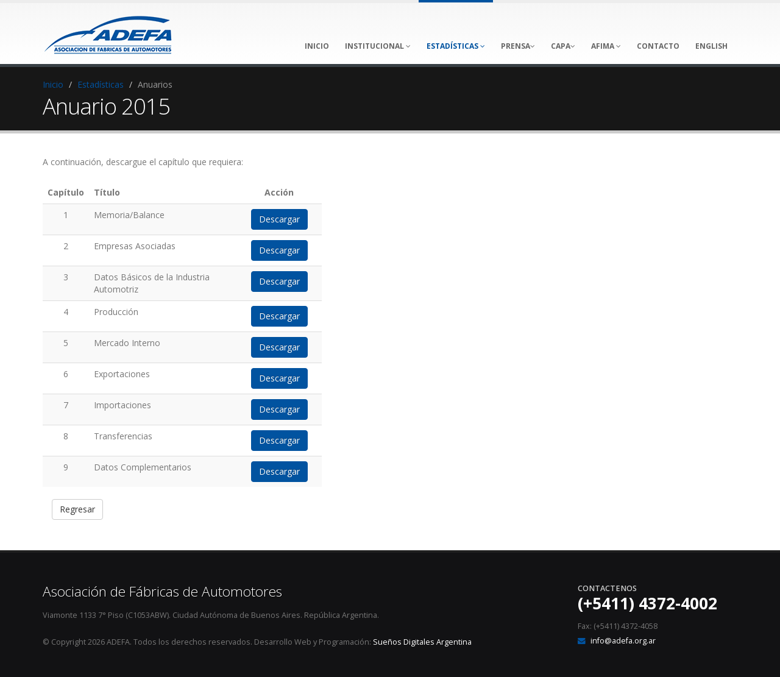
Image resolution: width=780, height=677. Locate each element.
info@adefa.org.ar (623, 641)
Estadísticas (100, 84)
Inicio (53, 84)
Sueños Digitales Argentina (422, 642)
